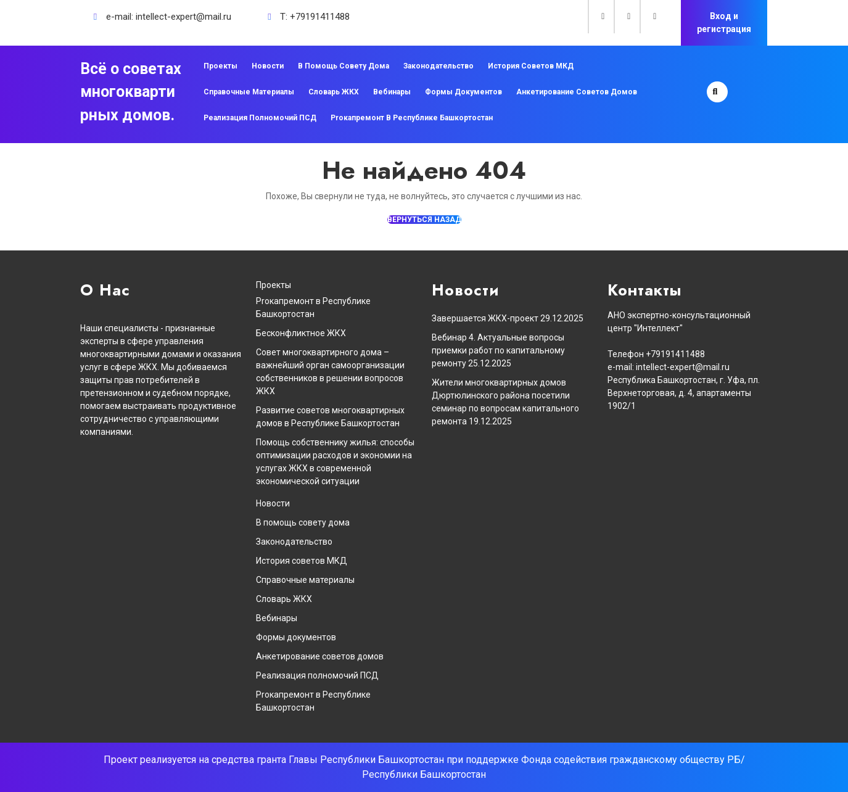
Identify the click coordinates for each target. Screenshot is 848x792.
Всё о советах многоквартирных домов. (130, 92)
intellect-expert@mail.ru (183, 16)
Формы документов (463, 92)
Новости (268, 66)
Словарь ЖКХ (333, 92)
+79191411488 (320, 16)
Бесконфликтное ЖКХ (301, 333)
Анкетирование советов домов (576, 92)
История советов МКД (531, 66)
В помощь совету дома (343, 66)
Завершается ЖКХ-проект (485, 318)
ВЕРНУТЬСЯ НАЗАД (424, 219)
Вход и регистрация (724, 22)
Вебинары (392, 92)
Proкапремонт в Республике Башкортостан (412, 117)
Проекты (220, 66)
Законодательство (438, 66)
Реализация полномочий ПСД (260, 117)
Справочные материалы (249, 92)
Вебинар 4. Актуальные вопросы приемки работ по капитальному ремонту (498, 350)
